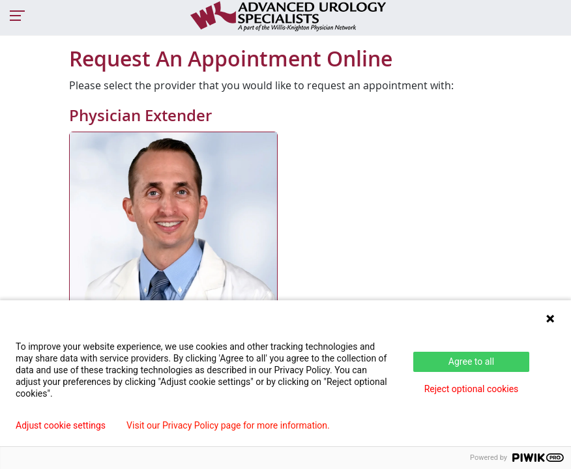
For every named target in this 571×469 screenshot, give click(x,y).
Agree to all (471, 361)
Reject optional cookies (471, 389)
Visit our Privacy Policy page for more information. (228, 425)
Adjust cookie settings (61, 425)
